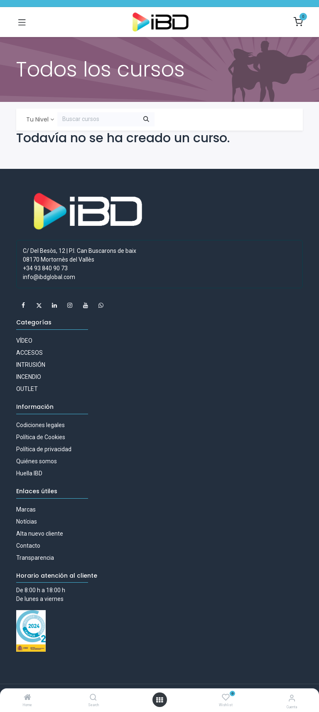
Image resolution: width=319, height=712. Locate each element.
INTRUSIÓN (30, 364)
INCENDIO (28, 376)
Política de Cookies (40, 437)
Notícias (26, 521)
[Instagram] (70, 305)
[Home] (27, 698)
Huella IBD (29, 473)
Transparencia (35, 557)
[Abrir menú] (159, 700)
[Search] (93, 698)
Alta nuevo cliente (39, 533)
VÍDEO (24, 340)
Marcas (26, 509)
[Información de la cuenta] (292, 698)
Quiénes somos (36, 461)
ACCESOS (29, 352)
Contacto (28, 545)
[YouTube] (85, 305)
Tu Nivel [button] (37, 119)
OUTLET (27, 389)
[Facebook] (23, 305)
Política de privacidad (43, 449)
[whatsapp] (101, 305)
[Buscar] (146, 119)
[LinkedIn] (54, 305)
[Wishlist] (225, 697)
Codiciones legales (40, 425)
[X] (39, 305)
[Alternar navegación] (22, 22)
